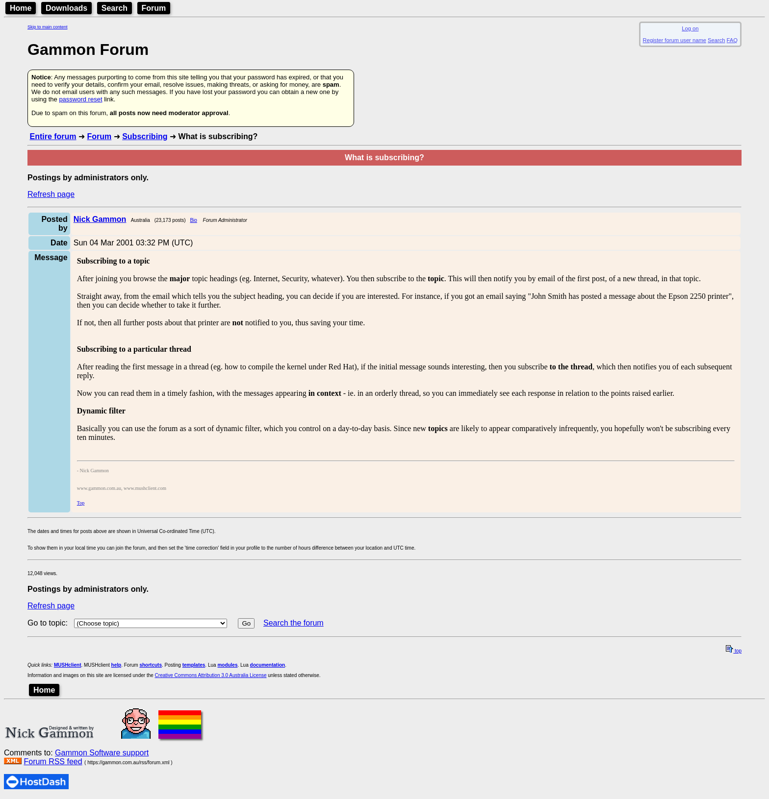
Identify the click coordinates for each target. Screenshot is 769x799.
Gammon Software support (102, 753)
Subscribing (144, 136)
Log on (690, 28)
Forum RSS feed (53, 761)
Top (80, 503)
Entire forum (52, 136)
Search (115, 8)
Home (20, 8)
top (734, 651)
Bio (193, 220)
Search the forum (293, 623)
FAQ (732, 40)
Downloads (66, 8)
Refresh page (51, 194)
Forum (154, 8)
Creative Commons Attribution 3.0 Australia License (211, 675)
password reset (80, 99)
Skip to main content (47, 26)
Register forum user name (674, 40)
